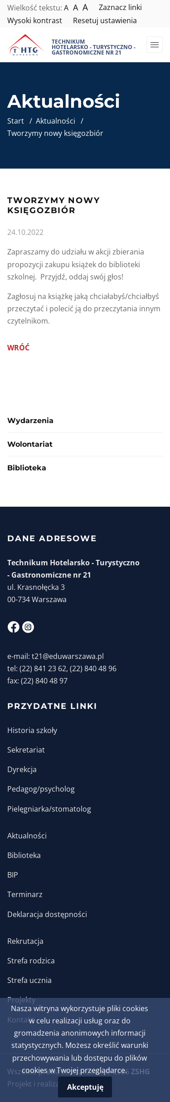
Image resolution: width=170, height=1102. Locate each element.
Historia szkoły (32, 730)
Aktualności (27, 836)
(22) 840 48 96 (93, 668)
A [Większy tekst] (75, 7)
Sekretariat (26, 750)
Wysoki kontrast (34, 20)
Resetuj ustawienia (105, 20)
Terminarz (25, 894)
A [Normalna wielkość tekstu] (66, 8)
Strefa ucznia (29, 980)
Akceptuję (85, 1087)
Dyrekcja (22, 769)
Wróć (18, 348)
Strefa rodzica (31, 961)
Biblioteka (26, 468)
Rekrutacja (25, 941)
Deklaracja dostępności (47, 914)
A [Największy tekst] (85, 7)
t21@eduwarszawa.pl (68, 656)
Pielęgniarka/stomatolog (49, 809)
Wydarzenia (30, 420)
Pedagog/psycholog (41, 789)
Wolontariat (30, 444)
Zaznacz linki (120, 7)
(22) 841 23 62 (42, 668)
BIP (12, 875)
